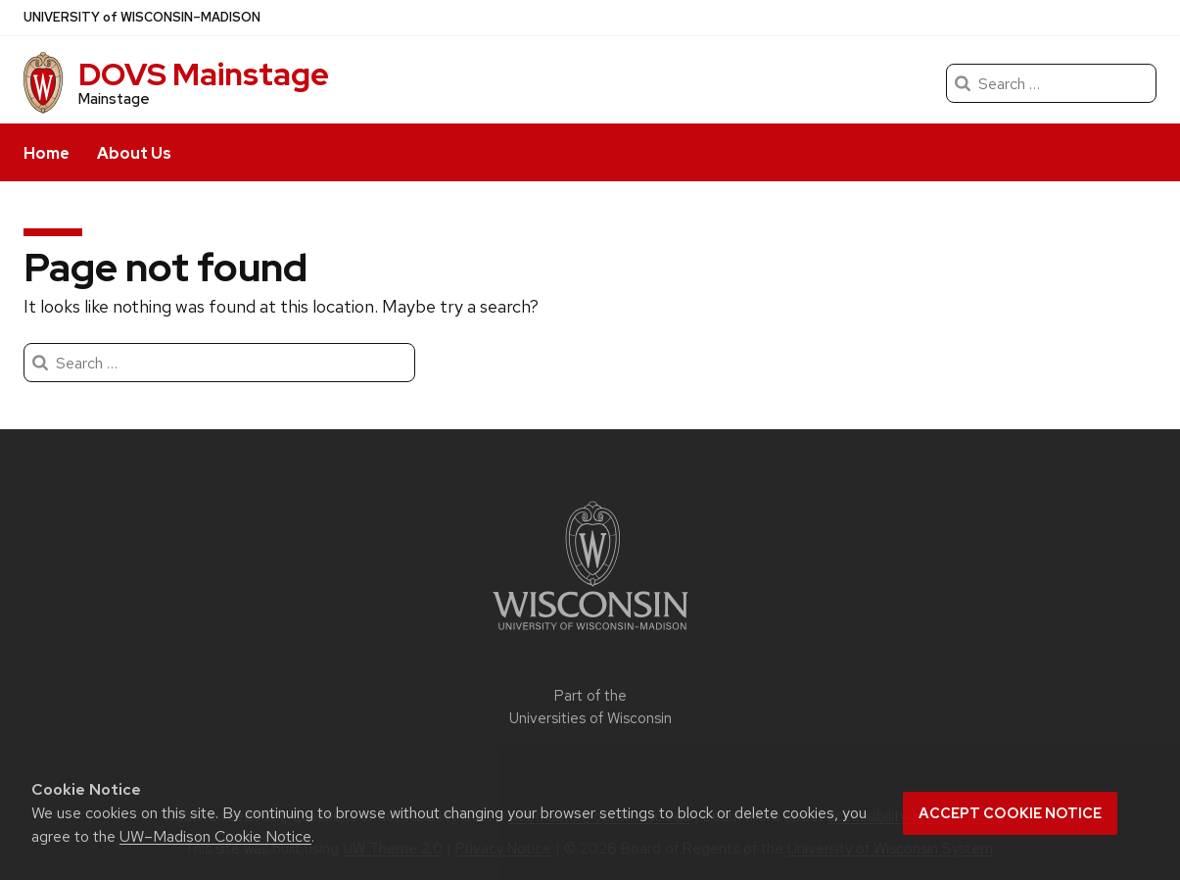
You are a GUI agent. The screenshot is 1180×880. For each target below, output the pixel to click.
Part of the (590, 707)
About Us (134, 153)
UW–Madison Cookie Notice (215, 836)
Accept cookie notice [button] (1010, 813)
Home (47, 153)
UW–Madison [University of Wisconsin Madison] (142, 17)
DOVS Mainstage (203, 74)
